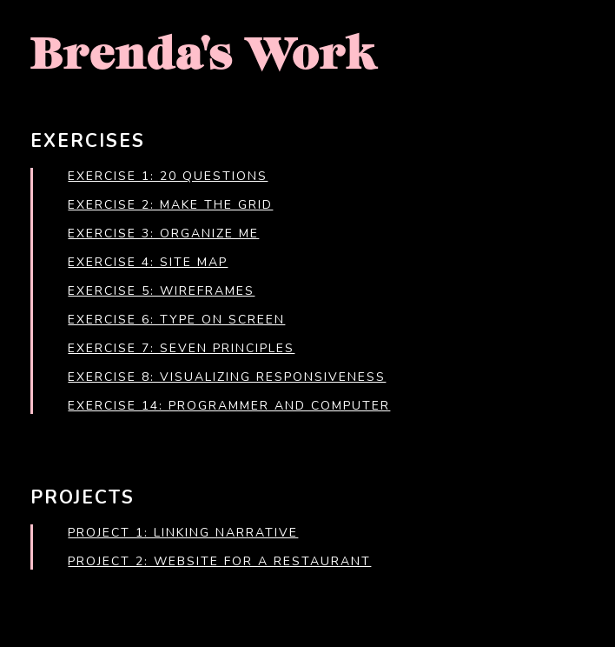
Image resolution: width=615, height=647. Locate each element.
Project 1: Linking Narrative (183, 532)
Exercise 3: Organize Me (163, 233)
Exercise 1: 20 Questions (168, 176)
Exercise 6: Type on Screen (176, 319)
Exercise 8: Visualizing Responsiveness (227, 377)
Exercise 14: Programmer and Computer (229, 405)
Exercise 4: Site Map (148, 262)
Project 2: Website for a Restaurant (219, 561)
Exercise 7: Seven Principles (181, 348)
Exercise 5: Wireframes (161, 291)
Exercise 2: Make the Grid (170, 205)
